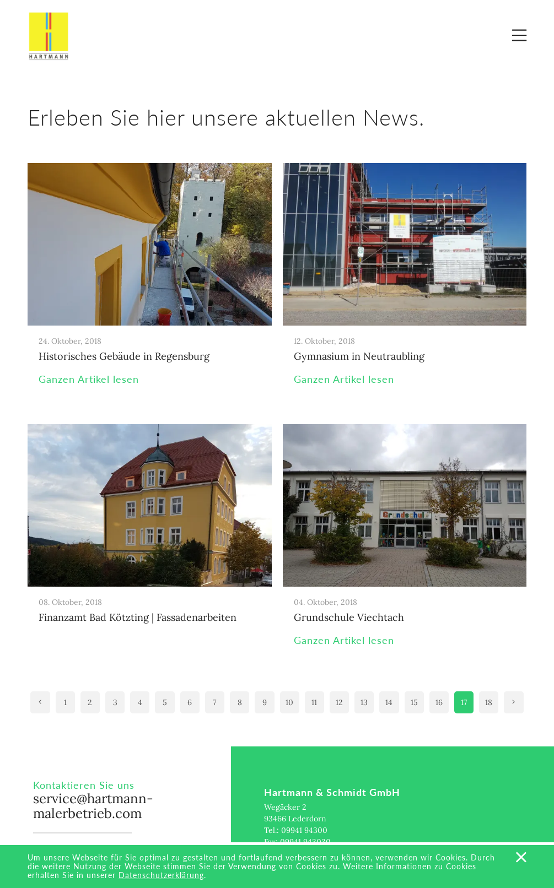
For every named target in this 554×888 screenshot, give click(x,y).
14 (388, 702)
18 (488, 702)
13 (364, 702)
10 (289, 702)
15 (414, 702)
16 (439, 702)
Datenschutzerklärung (161, 875)
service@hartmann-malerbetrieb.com (93, 806)
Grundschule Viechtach (349, 617)
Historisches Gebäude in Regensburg (124, 356)
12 (339, 702)
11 (314, 702)
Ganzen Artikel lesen (89, 379)
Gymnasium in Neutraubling (359, 356)
